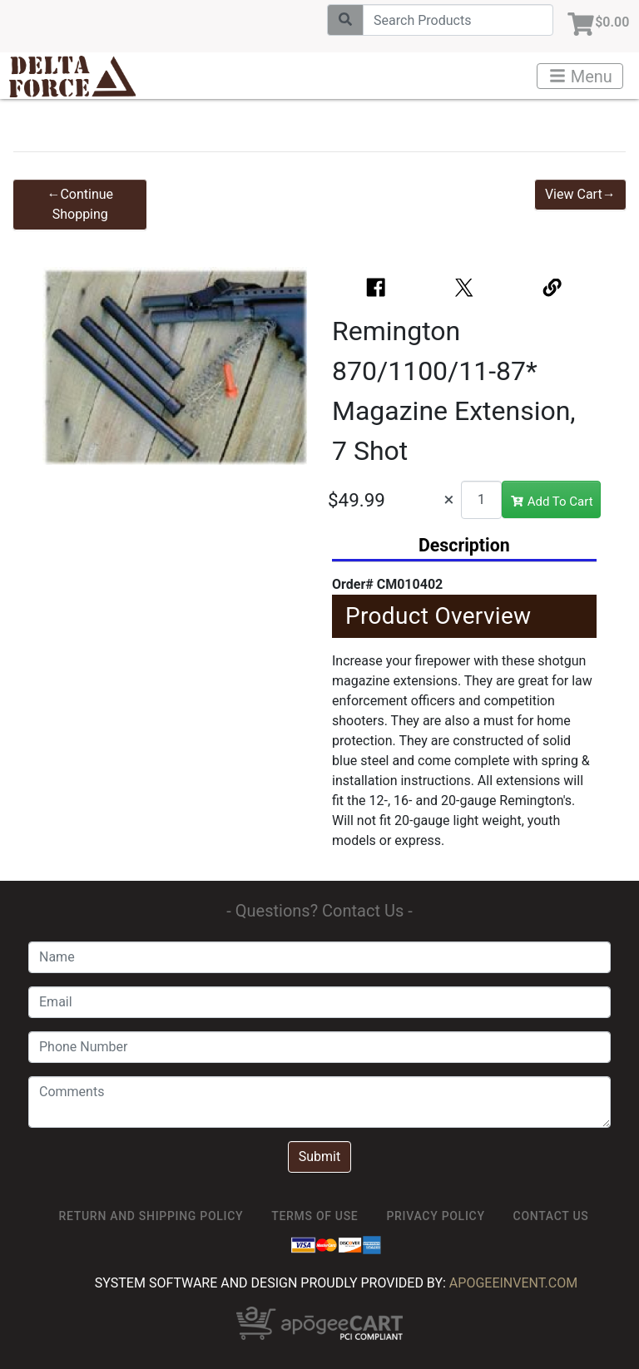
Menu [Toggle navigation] (580, 76)
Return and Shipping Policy (151, 1216)
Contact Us (551, 1216)
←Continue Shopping (80, 204)
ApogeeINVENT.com (513, 1283)
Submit (319, 1156)
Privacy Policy (435, 1216)
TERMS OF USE (314, 1216)
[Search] (451, 20)
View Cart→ (580, 194)
